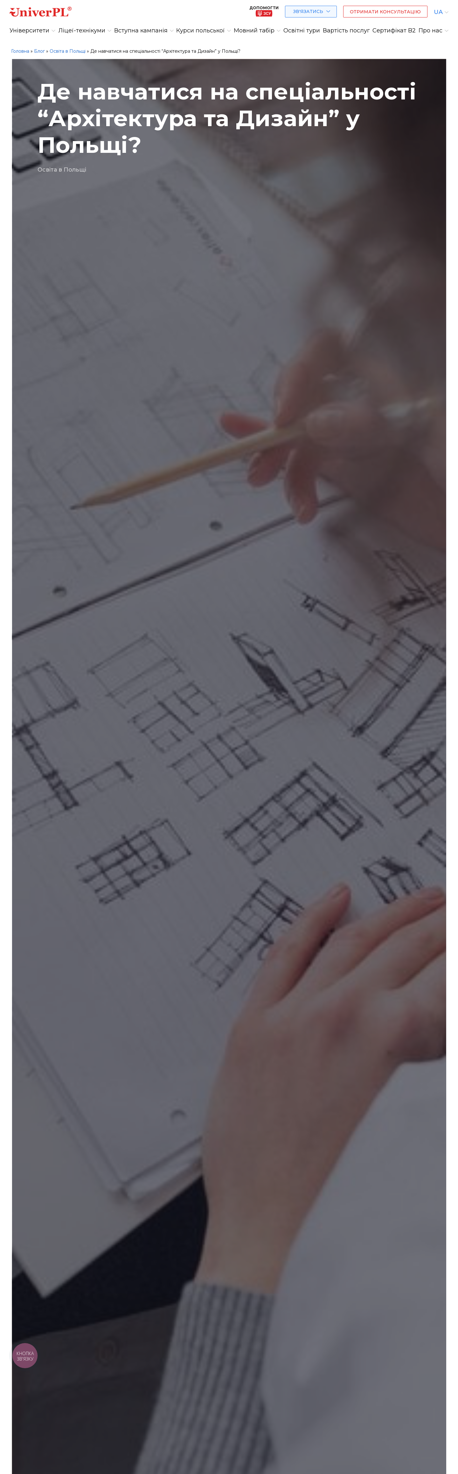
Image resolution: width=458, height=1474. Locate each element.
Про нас (430, 30)
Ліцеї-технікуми (81, 30)
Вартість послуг (346, 30)
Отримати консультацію (385, 12)
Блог (39, 51)
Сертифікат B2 (394, 30)
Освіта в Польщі (68, 51)
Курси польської (200, 30)
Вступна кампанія (141, 30)
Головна (20, 51)
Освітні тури (301, 30)
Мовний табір (254, 30)
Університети (29, 30)
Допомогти (264, 11)
